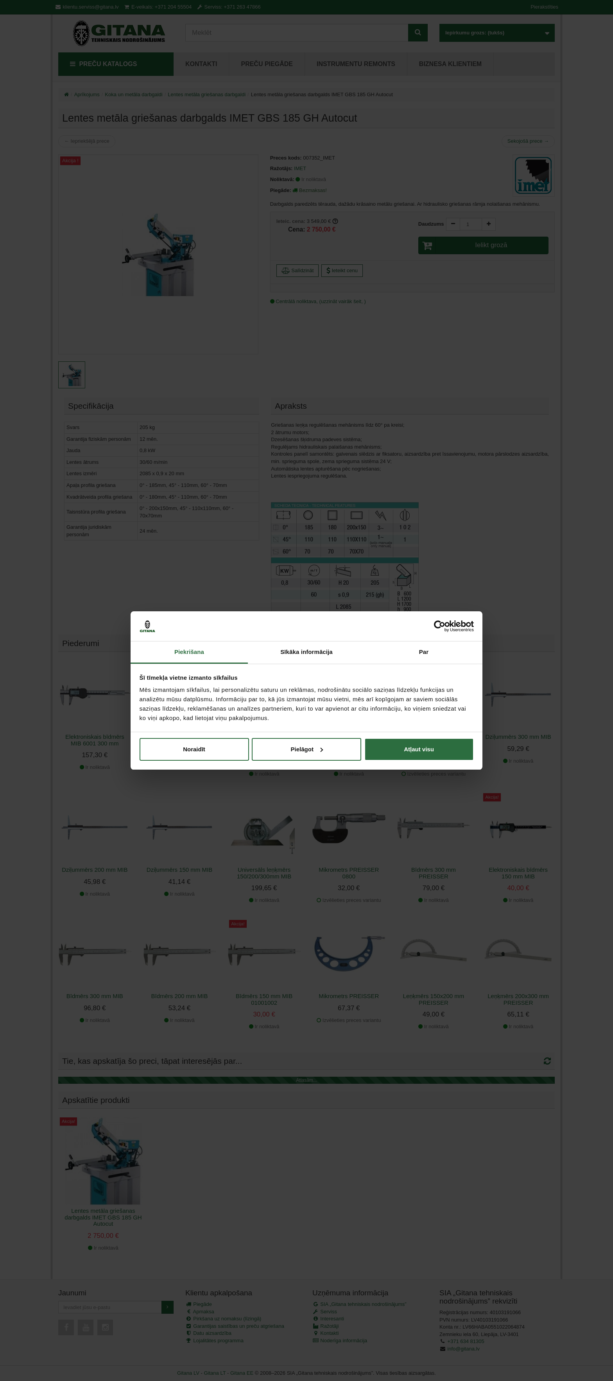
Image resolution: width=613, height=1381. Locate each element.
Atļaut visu (419, 749)
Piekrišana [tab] (189, 651)
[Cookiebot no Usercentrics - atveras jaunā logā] (439, 626)
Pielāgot (307, 749)
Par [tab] (424, 651)
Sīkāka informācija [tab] (306, 651)
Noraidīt (194, 749)
